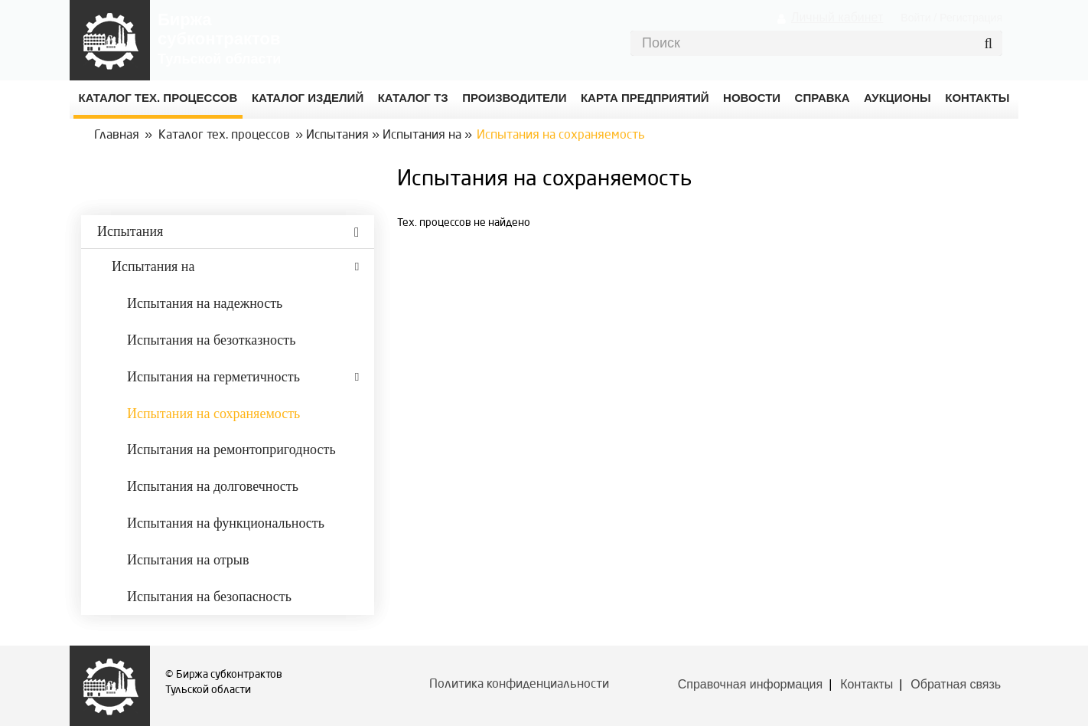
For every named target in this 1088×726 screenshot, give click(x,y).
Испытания (337, 135)
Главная (116, 135)
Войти (915, 17)
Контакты (866, 684)
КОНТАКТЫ (977, 97)
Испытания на (422, 135)
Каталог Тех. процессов (158, 97)
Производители (514, 97)
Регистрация (971, 17)
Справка (822, 97)
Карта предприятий (645, 97)
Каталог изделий (307, 97)
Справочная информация (750, 684)
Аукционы (897, 97)
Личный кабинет (837, 17)
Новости (751, 97)
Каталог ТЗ (413, 97)
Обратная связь (955, 684)
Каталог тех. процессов (224, 135)
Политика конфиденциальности (519, 685)
